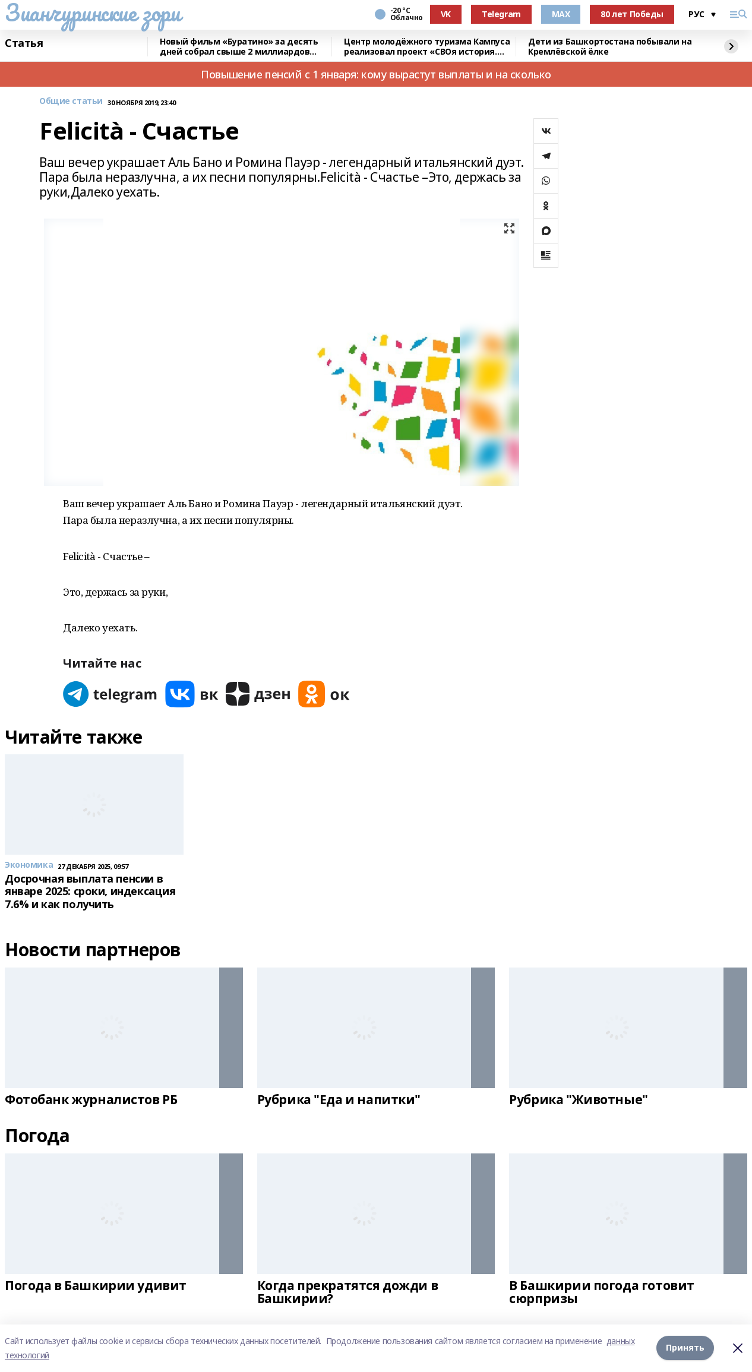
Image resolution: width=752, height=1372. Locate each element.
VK (446, 14)
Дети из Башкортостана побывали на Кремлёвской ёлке (609, 46)
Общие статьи (71, 101)
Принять (685, 1348)
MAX (561, 14)
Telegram (501, 14)
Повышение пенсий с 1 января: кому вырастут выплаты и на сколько (376, 74)
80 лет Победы (632, 14)
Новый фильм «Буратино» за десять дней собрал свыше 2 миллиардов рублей (239, 46)
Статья (24, 43)
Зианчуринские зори (92, 12)
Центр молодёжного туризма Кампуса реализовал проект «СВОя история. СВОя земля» (427, 46)
